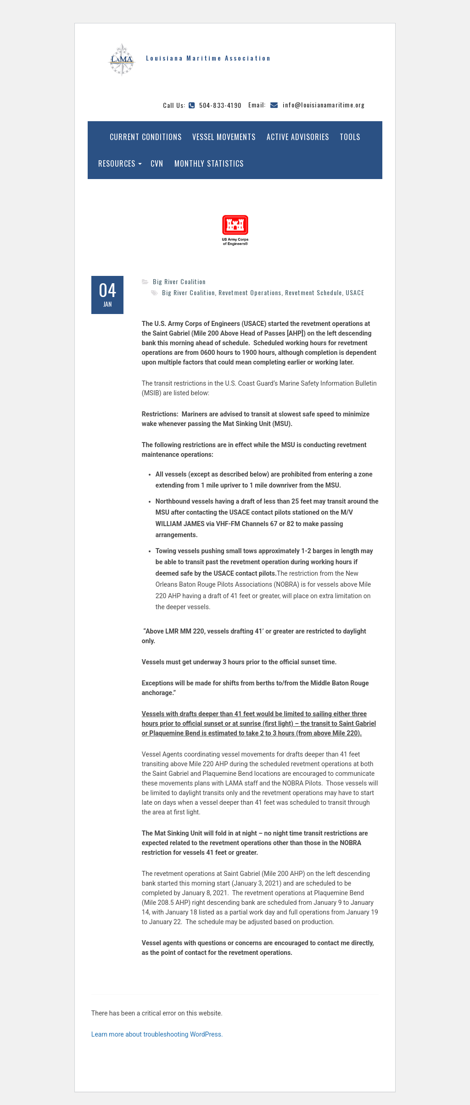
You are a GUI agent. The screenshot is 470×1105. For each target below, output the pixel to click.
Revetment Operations (249, 292)
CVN (157, 163)
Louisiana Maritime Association (208, 57)
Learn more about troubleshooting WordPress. (157, 1034)
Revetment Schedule (313, 292)
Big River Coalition (179, 281)
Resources (116, 163)
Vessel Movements (224, 136)
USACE (355, 292)
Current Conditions (146, 136)
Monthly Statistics (209, 163)
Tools (350, 136)
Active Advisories (298, 136)
